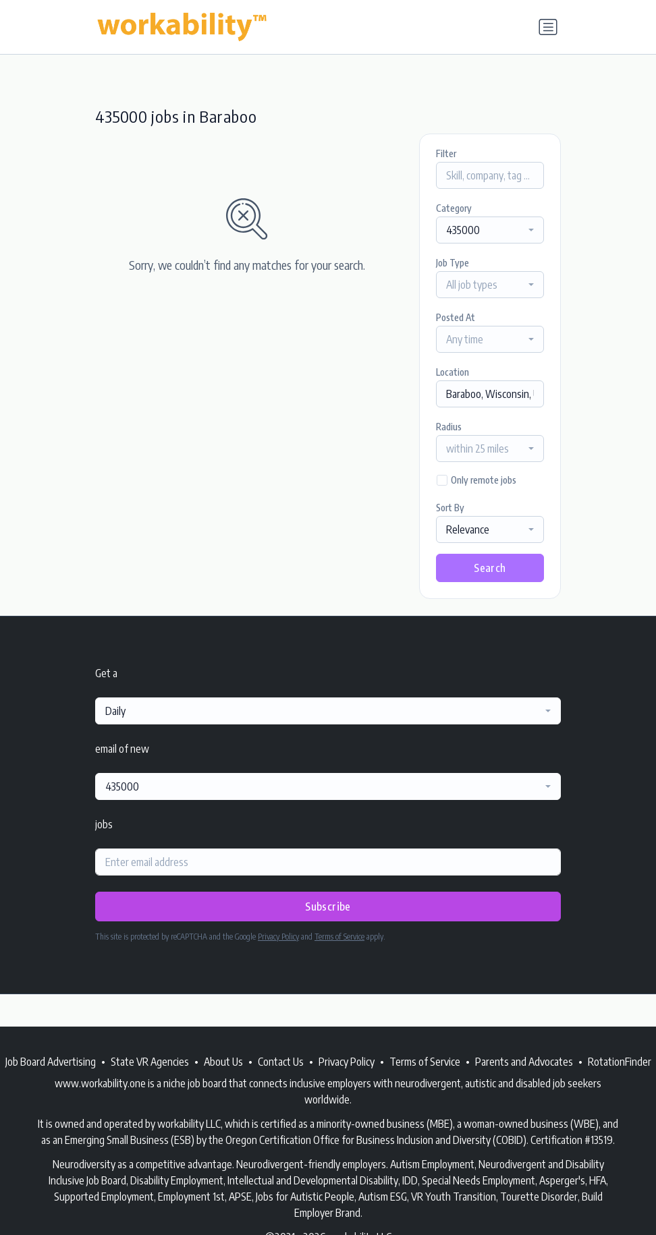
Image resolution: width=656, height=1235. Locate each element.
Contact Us (281, 1061)
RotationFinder (619, 1061)
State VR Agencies (150, 1061)
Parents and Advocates (524, 1061)
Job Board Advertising (50, 1061)
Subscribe (328, 906)
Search (489, 568)
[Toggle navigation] (548, 27)
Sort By (450, 507)
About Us (223, 1061)
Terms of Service (339, 936)
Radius (449, 426)
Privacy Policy (278, 936)
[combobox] (490, 230)
